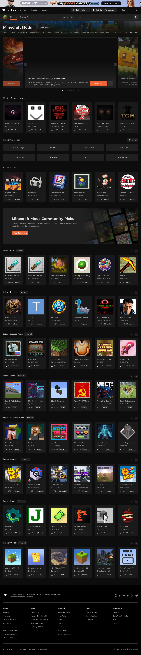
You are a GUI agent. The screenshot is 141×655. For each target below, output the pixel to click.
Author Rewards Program (39, 619)
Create (35, 10)
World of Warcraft (9, 619)
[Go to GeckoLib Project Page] (13, 520)
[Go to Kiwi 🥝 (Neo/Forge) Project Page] (82, 270)
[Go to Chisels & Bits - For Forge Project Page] (13, 270)
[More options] (136, 10)
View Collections (20, 233)
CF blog (60, 619)
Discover (13, 17)
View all (20, 250)
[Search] (136, 17)
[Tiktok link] (120, 595)
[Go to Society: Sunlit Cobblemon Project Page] (128, 187)
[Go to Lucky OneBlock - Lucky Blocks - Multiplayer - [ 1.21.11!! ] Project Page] (36, 562)
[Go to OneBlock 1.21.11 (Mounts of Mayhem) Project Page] (82, 562)
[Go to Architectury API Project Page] (82, 520)
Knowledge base (91, 612)
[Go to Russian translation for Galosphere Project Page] (13, 353)
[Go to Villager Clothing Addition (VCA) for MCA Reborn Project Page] (105, 353)
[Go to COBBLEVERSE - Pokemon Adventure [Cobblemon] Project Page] (36, 479)
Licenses (32, 649)
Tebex (115, 619)
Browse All (24, 17)
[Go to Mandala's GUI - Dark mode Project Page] (82, 437)
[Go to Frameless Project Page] (36, 353)
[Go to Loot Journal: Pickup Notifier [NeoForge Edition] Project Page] (59, 187)
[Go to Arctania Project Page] (59, 311)
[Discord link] (128, 595)
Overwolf (116, 612)
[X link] (132, 595)
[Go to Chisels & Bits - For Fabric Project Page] (36, 270)
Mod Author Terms (44, 649)
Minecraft (6, 616)
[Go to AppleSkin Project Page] (128, 520)
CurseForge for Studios (121, 616)
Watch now (98, 83)
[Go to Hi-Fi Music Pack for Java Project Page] (59, 353)
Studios (46, 10)
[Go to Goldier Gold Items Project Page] (82, 353)
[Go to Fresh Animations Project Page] (13, 437)
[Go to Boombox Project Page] (36, 187)
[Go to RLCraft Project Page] (105, 479)
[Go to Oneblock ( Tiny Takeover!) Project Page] (13, 562)
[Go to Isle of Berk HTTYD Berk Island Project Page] (59, 562)
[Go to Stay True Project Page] (59, 437)
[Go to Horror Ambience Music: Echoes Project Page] (13, 117)
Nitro (115, 623)
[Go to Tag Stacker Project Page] (105, 187)
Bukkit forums (63, 630)
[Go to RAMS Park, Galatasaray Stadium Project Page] (13, 395)
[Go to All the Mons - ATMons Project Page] (128, 479)
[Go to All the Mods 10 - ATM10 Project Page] (13, 479)
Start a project (35, 612)
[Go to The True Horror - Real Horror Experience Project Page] (105, 311)
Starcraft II (6, 627)
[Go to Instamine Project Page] (128, 270)
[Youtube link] (124, 595)
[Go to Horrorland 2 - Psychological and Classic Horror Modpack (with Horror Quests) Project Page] (82, 117)
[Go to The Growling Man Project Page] (128, 117)
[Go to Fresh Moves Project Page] (36, 437)
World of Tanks (8, 638)
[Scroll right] (136, 251)
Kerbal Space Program (10, 630)
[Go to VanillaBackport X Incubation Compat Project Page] (59, 270)
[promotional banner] (70, 3)
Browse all (133, 140)
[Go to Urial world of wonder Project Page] (13, 311)
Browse (24, 10)
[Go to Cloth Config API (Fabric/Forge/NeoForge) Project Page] (59, 520)
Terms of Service (8, 649)
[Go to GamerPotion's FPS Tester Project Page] (128, 562)
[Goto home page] (9, 10)
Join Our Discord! (64, 612)
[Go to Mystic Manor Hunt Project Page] (36, 395)
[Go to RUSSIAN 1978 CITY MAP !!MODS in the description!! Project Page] (82, 395)
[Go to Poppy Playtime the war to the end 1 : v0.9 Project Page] (105, 395)
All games (6, 612)
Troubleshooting (91, 616)
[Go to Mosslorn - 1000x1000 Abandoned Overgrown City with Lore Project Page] (105, 562)
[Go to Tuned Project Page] (36, 311)
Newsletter (61, 623)
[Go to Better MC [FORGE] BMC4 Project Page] (82, 479)
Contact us (89, 619)
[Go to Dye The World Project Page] (105, 270)
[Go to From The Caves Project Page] (105, 117)
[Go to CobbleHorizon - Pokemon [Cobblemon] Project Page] (82, 311)
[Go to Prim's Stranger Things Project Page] (59, 117)
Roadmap (61, 627)
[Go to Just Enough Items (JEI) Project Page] (36, 520)
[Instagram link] (115, 595)
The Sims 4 (7, 623)
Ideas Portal (62, 616)
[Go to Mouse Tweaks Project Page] (105, 520)
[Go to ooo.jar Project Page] (36, 117)
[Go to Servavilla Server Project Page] (128, 311)
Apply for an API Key (38, 623)
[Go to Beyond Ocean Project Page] (13, 187)
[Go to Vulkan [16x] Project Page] (128, 353)
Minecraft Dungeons (10, 634)
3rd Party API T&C (37, 627)
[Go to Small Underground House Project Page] (128, 395)
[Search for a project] (97, 17)
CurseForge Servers (64, 634)
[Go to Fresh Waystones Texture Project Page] (128, 437)
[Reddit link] (136, 595)
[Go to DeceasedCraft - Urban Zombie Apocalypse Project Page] (59, 479)
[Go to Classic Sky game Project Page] (59, 395)
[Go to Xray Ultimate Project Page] (105, 437)
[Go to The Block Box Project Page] (82, 187)
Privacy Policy (21, 649)
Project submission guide (39, 616)
